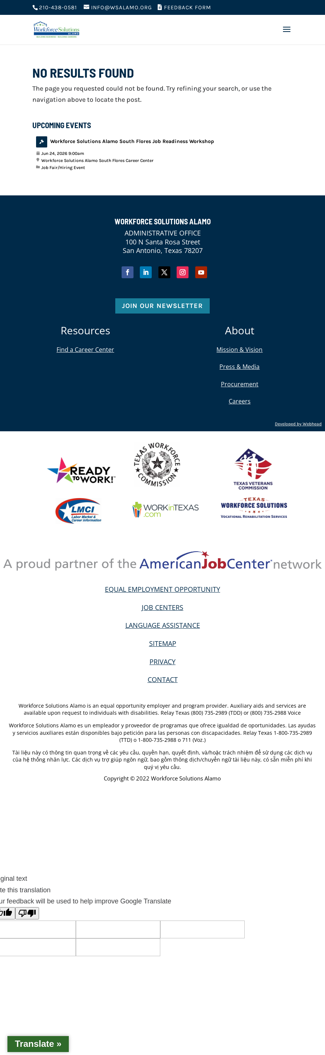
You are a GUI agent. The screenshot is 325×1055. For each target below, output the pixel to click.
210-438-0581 (58, 7)
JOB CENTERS (162, 607)
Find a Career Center (85, 349)
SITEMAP (162, 643)
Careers (240, 401)
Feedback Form (184, 7)
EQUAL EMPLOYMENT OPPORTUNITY (162, 589)
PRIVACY (162, 661)
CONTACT (163, 679)
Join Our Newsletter (162, 306)
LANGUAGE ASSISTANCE (162, 625)
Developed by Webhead (298, 423)
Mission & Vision (239, 349)
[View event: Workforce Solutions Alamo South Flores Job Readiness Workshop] (162, 153)
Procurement (239, 384)
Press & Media (239, 367)
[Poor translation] (27, 913)
